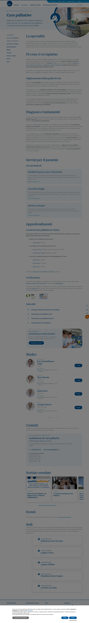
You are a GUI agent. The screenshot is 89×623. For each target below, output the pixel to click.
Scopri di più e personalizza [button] (20, 617)
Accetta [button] (73, 617)
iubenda (75, 620)
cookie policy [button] (30, 610)
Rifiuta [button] (64, 617)
